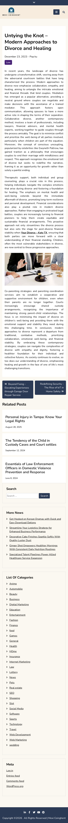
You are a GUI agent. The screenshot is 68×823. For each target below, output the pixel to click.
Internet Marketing (19, 661)
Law (8, 62)
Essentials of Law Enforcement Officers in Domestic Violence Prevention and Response (29, 468)
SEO (11, 693)
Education (14, 609)
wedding (14, 745)
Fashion (13, 620)
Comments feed (15, 781)
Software (14, 714)
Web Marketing (18, 740)
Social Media (16, 708)
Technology (15, 724)
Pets (11, 682)
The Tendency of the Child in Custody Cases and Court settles (30, 442)
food (11, 630)
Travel (12, 729)
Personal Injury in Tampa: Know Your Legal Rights (33, 419)
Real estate (15, 688)
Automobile (16, 589)
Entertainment (17, 615)
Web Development (20, 734)
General (13, 641)
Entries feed (13, 776)
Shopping (14, 698)
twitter (34, 812)
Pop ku (33, 56)
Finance (13, 625)
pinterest (43, 812)
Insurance (14, 656)
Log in (9, 770)
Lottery (13, 672)
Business (14, 599)
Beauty (13, 594)
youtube (38, 812)
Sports (13, 719)
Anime (13, 583)
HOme (13, 651)
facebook (29, 812)
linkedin (24, 812)
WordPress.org (14, 786)
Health (13, 646)
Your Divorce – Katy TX (34, 232)
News (12, 677)
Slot (11, 703)
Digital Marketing (19, 604)
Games (13, 635)
